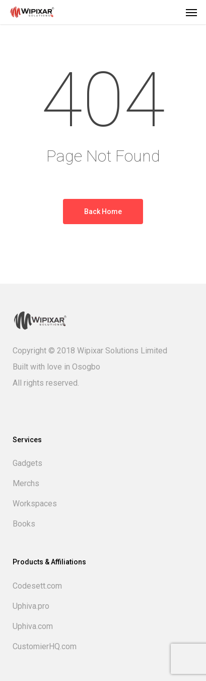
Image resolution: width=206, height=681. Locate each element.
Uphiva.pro (31, 606)
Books (24, 524)
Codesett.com (37, 586)
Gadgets (27, 463)
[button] (191, 12)
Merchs (26, 483)
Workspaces (35, 503)
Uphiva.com (33, 626)
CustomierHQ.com (45, 646)
